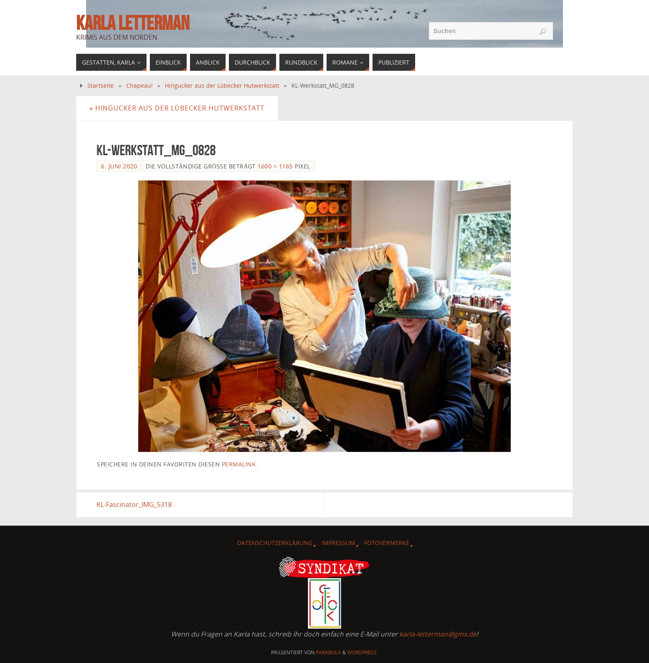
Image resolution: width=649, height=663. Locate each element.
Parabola (328, 652)
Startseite (100, 85)
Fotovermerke (386, 543)
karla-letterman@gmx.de (437, 634)
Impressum (338, 543)
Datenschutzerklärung (274, 543)
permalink (239, 464)
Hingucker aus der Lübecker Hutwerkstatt (222, 85)
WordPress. (362, 652)
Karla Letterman (132, 23)
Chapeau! (139, 85)
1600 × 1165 (275, 166)
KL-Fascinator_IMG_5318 (134, 504)
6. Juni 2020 (119, 166)
